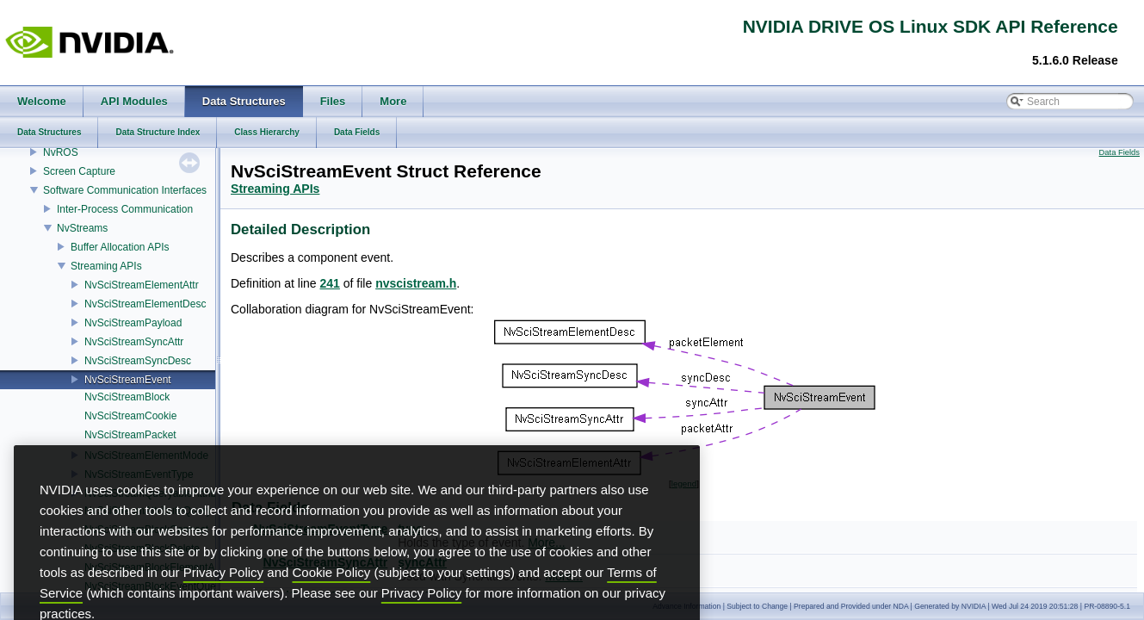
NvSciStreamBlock (127, 397)
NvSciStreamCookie (130, 416)
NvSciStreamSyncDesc (137, 361)
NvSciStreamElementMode (146, 456)
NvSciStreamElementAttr (141, 285)
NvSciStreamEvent (127, 380)
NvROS (60, 152)
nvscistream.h (415, 283)
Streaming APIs (106, 266)
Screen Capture (79, 171)
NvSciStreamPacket (130, 435)
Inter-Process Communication (125, 209)
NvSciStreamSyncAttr (133, 342)
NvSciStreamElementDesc (145, 304)
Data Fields (1119, 152)
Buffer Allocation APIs (120, 247)
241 (330, 283)
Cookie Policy (332, 599)
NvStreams (82, 228)
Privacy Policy (223, 599)
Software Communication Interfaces (125, 190)
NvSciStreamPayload (133, 323)
